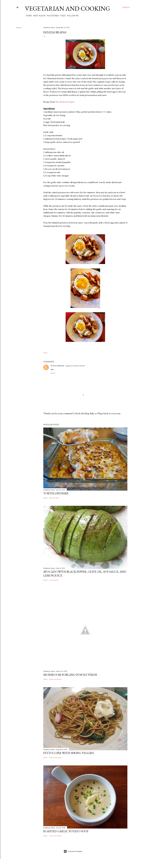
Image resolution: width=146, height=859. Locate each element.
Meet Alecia (38, 16)
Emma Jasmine (57, 366)
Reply (53, 373)
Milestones (52, 16)
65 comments (54, 498)
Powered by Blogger (73, 851)
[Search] (126, 7)
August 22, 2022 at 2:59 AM (75, 366)
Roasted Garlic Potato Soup (65, 831)
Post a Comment (55, 679)
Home (28, 16)
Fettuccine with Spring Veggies (68, 753)
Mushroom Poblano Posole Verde (70, 675)
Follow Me (72, 16)
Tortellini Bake (56, 493)
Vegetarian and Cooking (67, 8)
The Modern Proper (64, 102)
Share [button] (18, 28)
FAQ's (62, 16)
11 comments (53, 580)
